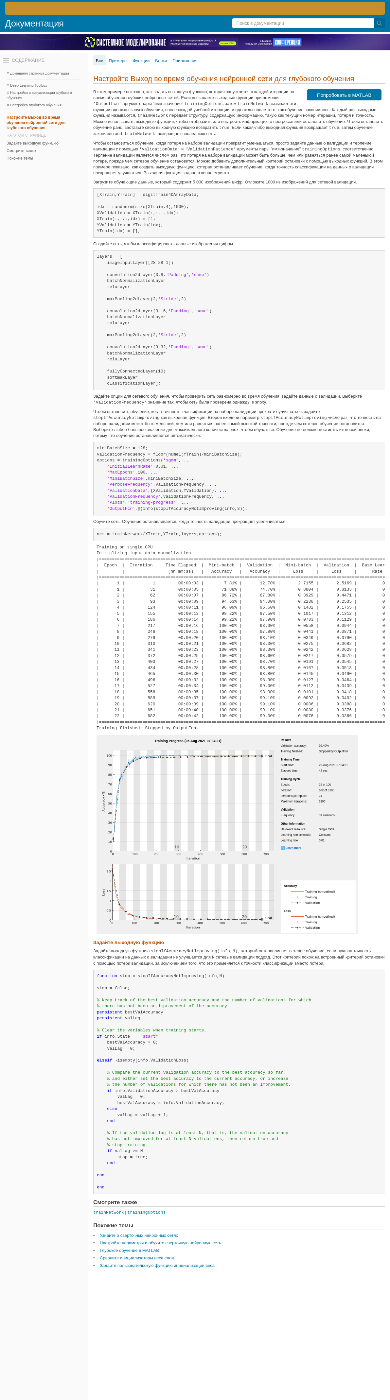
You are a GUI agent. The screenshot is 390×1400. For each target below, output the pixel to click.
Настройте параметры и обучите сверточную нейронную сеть (160, 1242)
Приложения (185, 60)
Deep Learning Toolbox (28, 85)
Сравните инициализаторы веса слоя (137, 1257)
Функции (141, 60)
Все (99, 60)
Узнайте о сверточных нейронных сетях (139, 1235)
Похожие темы (20, 158)
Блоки (161, 60)
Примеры (118, 60)
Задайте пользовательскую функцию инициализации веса (157, 1265)
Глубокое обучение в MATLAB (129, 1250)
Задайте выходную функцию (33, 143)
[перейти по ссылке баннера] (195, 8)
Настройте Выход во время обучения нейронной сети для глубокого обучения (36, 122)
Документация (34, 23)
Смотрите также (21, 150)
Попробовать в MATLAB (344, 95)
